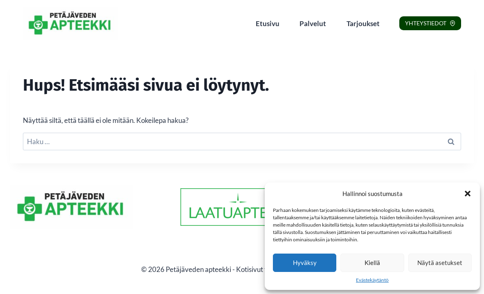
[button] (468, 193)
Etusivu (267, 23)
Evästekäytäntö (372, 280)
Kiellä (372, 262)
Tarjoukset (363, 23)
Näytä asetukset (439, 262)
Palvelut (312, 23)
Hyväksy (305, 262)
